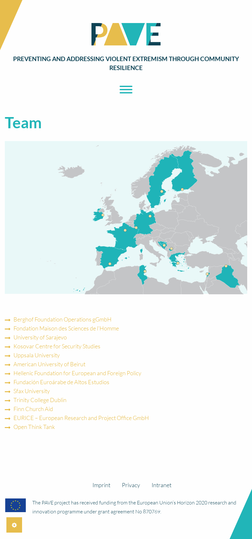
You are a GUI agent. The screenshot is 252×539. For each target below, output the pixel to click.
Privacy (131, 484)
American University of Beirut (49, 364)
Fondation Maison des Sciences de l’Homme (66, 328)
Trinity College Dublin (40, 399)
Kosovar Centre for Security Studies (56, 346)
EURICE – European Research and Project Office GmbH (81, 417)
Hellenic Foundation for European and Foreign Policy (77, 373)
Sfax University (31, 390)
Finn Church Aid (33, 408)
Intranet (161, 484)
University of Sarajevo (40, 337)
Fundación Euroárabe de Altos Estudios (61, 381)
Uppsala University (36, 355)
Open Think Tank (34, 426)
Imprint (101, 484)
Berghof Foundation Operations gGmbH (62, 319)
